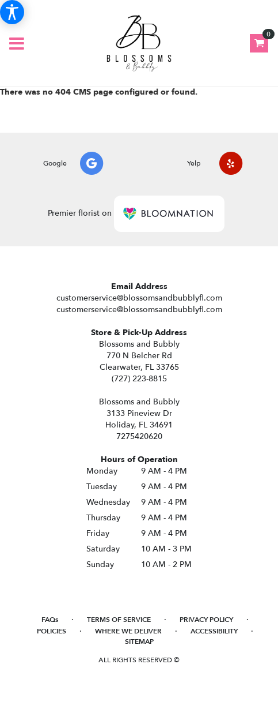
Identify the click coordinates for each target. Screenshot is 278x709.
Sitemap (139, 641)
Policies (51, 631)
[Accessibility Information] (12, 12)
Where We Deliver (128, 631)
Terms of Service (119, 619)
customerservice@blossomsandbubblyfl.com (139, 297)
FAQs (49, 619)
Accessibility (214, 631)
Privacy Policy (206, 619)
